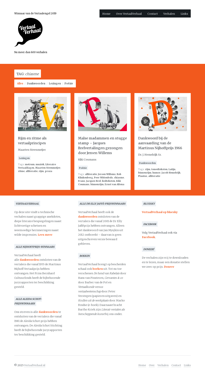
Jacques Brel (93, 181)
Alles (20, 83)
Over (152, 365)
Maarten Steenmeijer (47, 167)
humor (156, 172)
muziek (40, 164)
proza (48, 171)
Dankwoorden (36, 83)
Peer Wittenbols (103, 177)
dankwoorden (29, 259)
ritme (21, 171)
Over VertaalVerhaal (129, 13)
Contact (152, 13)
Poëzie (68, 83)
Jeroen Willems (107, 174)
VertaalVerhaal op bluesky (160, 212)
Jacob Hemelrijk (171, 172)
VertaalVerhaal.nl (34, 365)
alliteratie (32, 171)
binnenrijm (97, 184)
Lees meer (45, 234)
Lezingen (55, 83)
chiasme (119, 177)
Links (184, 13)
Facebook (148, 237)
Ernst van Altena (114, 184)
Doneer (169, 266)
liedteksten (108, 181)
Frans (81, 181)
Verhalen (169, 13)
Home (106, 13)
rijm (41, 171)
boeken (98, 268)
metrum (30, 164)
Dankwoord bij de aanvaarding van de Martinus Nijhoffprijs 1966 (160, 143)
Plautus (142, 176)
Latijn (172, 169)
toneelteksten (159, 169)
